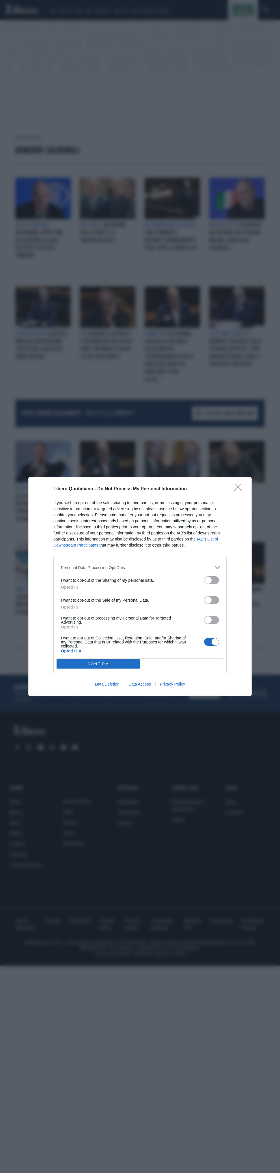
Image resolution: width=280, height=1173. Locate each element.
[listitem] (140, 567)
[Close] (239, 489)
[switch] (211, 580)
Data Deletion (107, 684)
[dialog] (140, 586)
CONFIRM (98, 664)
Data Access (139, 684)
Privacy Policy (172, 684)
